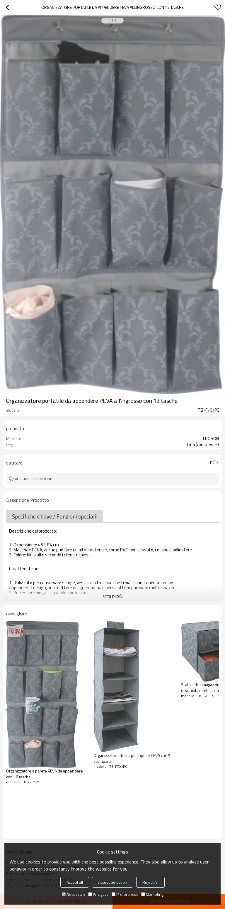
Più (213, 463)
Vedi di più (112, 597)
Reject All (150, 882)
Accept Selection (112, 882)
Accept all (75, 882)
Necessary (73, 894)
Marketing (152, 894)
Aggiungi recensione (33, 479)
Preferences (125, 894)
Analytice (98, 894)
